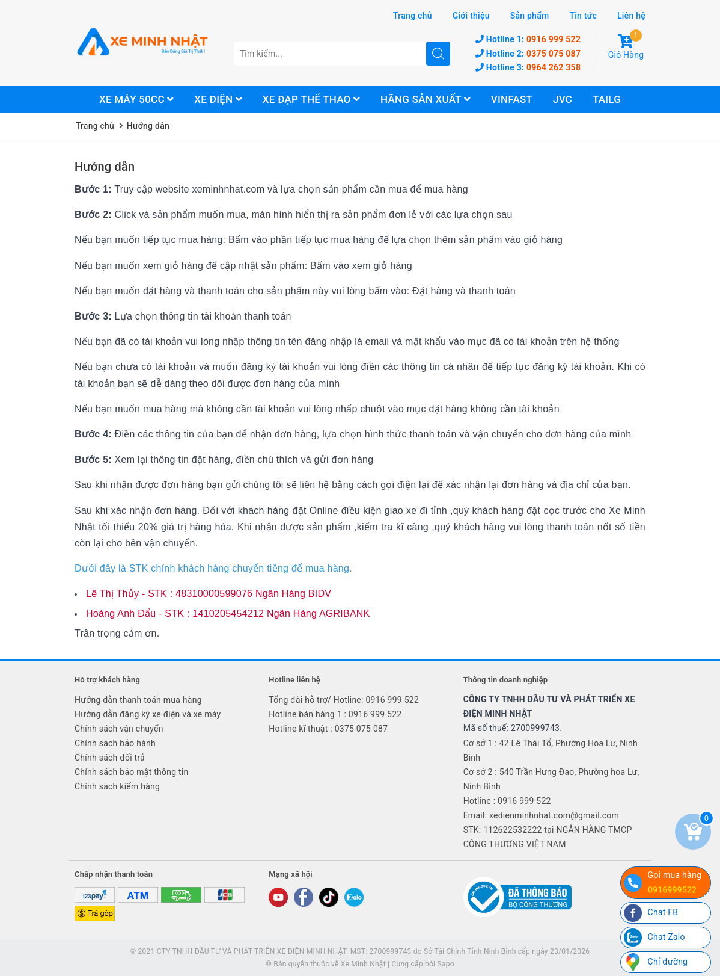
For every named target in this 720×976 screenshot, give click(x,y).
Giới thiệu (471, 15)
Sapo (446, 964)
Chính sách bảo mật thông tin (132, 772)
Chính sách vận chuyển (119, 729)
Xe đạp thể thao (311, 99)
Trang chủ (412, 15)
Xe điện (218, 99)
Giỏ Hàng (625, 47)
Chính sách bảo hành (115, 743)
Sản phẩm (529, 15)
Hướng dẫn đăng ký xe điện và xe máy (148, 714)
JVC (562, 99)
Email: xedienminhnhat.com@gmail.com (541, 815)
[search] (438, 54)
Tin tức (583, 15)
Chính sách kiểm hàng (117, 786)
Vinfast (511, 99)
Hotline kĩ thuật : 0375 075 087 (328, 729)
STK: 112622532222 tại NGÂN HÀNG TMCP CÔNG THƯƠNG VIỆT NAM (547, 837)
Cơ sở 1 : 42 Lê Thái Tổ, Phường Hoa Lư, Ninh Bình (550, 750)
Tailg (607, 99)
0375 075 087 (528, 53)
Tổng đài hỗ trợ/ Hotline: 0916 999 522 (344, 700)
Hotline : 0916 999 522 (507, 801)
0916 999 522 (528, 39)
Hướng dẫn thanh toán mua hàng (138, 700)
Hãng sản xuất (425, 99)
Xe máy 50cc (136, 99)
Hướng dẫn (105, 166)
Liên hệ (631, 15)
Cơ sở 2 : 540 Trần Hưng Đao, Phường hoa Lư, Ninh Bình (551, 779)
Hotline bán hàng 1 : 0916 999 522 (335, 714)
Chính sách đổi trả (110, 757)
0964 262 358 (528, 67)
